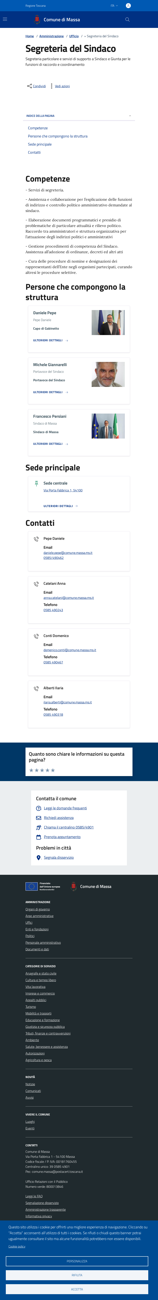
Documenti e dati (37, 949)
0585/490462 (54, 557)
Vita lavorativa (35, 986)
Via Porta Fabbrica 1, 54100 (63, 490)
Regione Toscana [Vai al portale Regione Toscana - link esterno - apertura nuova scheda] (36, 5)
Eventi (30, 1128)
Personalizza (77, 1261)
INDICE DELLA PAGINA (79, 115)
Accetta (77, 1289)
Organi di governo (38, 909)
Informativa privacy (39, 1216)
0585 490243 (53, 609)
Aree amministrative (39, 915)
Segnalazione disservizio (42, 1202)
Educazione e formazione (43, 1019)
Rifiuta (77, 1275)
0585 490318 (53, 714)
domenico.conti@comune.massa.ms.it (70, 649)
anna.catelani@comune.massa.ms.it (69, 597)
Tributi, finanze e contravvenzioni (48, 1033)
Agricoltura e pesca (39, 1059)
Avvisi (30, 1097)
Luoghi (30, 1121)
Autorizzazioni (35, 1053)
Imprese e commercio (40, 993)
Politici (30, 935)
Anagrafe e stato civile (41, 973)
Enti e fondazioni (37, 929)
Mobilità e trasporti (38, 1013)
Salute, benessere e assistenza (47, 1046)
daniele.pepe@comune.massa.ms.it (68, 552)
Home (30, 36)
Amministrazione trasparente (46, 1209)
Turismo (31, 1006)
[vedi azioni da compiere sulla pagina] (59, 86)
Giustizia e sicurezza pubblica (45, 1026)
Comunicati (33, 1090)
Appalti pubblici (36, 999)
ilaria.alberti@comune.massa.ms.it (68, 702)
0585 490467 (53, 662)
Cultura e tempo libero (41, 979)
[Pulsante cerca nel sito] (127, 20)
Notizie (30, 1084)
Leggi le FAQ (34, 1196)
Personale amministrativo (43, 942)
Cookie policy (17, 1246)
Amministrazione (51, 36)
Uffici (29, 922)
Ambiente (32, 1039)
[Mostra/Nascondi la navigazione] (4, 19)
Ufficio (74, 36)
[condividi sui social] (36, 86)
